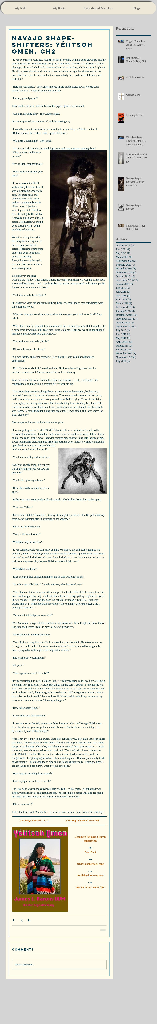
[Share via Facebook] (13, 920)
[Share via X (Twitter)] (21, 920)
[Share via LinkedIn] (29, 920)
